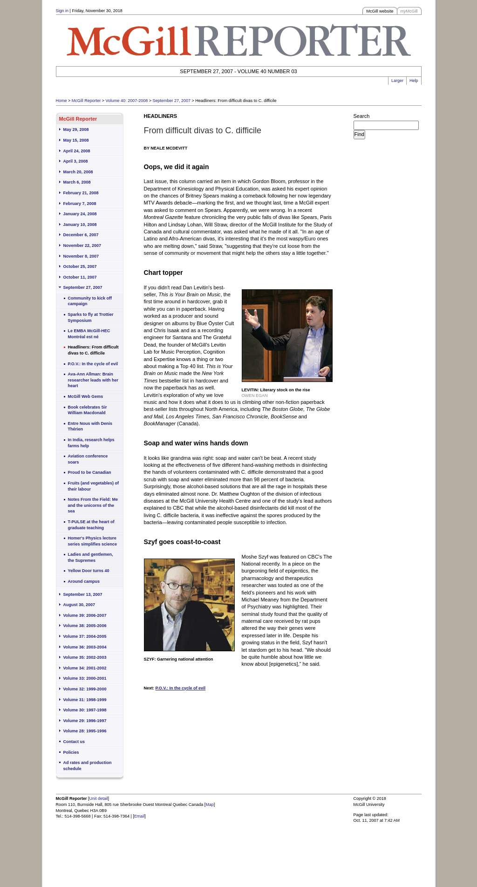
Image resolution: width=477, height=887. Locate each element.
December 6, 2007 (81, 234)
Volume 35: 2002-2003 (85, 657)
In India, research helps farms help (91, 442)
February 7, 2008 (79, 203)
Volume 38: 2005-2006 (85, 625)
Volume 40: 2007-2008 (127, 100)
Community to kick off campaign (90, 301)
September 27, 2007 (171, 100)
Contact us (74, 741)
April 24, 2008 (76, 151)
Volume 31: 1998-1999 (85, 699)
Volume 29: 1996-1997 (85, 720)
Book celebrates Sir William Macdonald (87, 410)
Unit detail (98, 798)
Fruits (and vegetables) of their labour (93, 486)
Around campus (84, 581)
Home (61, 100)
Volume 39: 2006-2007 (85, 615)
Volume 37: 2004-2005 (85, 636)
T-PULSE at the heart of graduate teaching (91, 524)
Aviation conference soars (88, 459)
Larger (397, 80)
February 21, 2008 (81, 193)
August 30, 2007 (79, 604)
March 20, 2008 (78, 172)
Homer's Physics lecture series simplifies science (92, 541)
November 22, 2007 (82, 245)
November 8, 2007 (81, 256)
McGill (409, 11)
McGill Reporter (86, 100)
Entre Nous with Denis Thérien (90, 426)
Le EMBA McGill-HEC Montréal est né (89, 333)
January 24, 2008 (80, 214)
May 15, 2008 (76, 140)
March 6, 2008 (77, 182)
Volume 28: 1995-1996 (85, 731)
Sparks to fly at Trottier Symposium (91, 317)
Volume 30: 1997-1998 (85, 710)
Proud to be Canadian (89, 472)
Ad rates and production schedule (87, 765)
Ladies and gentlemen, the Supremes (90, 557)
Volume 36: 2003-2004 (85, 647)
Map (209, 804)
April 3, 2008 (75, 161)
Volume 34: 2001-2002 (85, 668)
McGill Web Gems (85, 396)
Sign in (62, 10)
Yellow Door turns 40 (88, 570)
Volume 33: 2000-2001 (85, 678)
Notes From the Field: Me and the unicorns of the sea (93, 505)
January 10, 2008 (80, 224)
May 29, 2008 (76, 129)
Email (139, 816)
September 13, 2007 (82, 594)
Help (413, 80)
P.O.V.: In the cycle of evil (93, 364)
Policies (71, 752)
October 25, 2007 (80, 266)
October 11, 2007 (80, 277)
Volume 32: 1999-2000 (85, 689)
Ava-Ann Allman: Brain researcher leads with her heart (93, 380)
